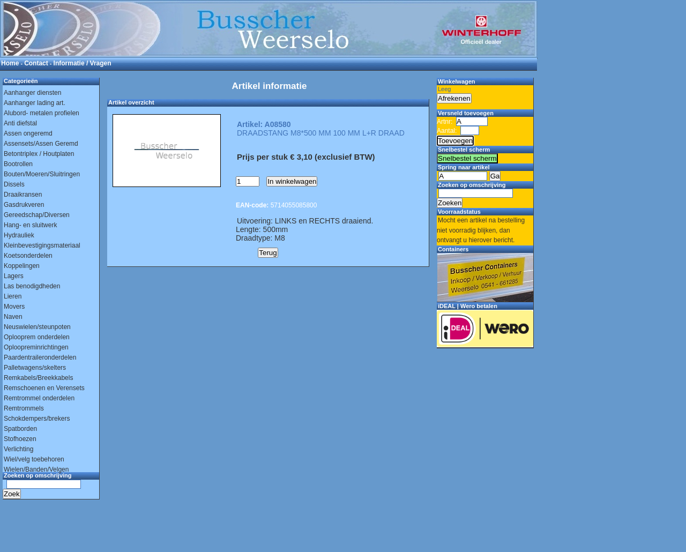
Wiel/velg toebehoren (34, 459)
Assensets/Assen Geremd (41, 143)
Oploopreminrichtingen (36, 347)
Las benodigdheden (32, 286)
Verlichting (18, 449)
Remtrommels (24, 408)
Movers (14, 306)
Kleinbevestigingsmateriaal (42, 245)
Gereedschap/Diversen (37, 215)
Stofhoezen (20, 439)
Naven (13, 316)
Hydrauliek (19, 235)
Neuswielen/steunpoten (37, 327)
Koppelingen (22, 266)
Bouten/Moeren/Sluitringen (42, 174)
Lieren (12, 296)
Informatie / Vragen (82, 63)
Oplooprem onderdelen (37, 337)
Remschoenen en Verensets (44, 388)
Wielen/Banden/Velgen (36, 469)
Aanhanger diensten (32, 92)
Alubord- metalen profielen (41, 113)
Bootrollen (18, 164)
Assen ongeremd (28, 133)
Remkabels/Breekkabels (38, 378)
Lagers (14, 276)
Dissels (14, 184)
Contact (36, 63)
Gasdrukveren (24, 204)
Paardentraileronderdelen (40, 357)
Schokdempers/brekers (37, 418)
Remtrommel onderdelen (39, 398)
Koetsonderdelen (28, 255)
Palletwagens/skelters (35, 367)
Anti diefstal (20, 123)
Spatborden (20, 428)
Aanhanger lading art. (34, 103)
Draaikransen (23, 194)
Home (10, 63)
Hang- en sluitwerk (30, 225)
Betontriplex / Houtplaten (39, 154)
